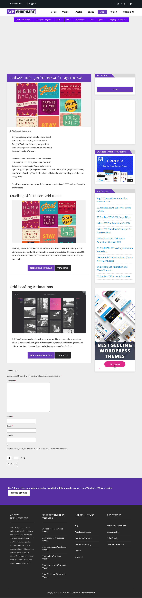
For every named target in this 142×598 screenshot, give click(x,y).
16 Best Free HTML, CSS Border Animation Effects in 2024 (111, 241)
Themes (65, 12)
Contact (113, 12)
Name (10, 417)
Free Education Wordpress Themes (53, 576)
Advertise (79, 557)
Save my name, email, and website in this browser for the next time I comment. (37, 449)
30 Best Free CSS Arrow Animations (113, 277)
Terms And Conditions (116, 526)
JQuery (101, 20)
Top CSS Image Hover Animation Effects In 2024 (112, 200)
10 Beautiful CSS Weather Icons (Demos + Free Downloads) (115, 260)
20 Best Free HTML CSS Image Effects (114, 217)
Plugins (78, 12)
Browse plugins (19, 493)
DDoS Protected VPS (115, 545)
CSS (92, 20)
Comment (11, 381)
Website (10, 436)
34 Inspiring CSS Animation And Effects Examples (112, 269)
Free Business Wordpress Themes (53, 539)
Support (31, 3)
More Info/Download (41, 268)
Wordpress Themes (24, 20)
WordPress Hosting (83, 545)
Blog (102, 12)
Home (53, 12)
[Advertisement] (71, 51)
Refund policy (113, 539)
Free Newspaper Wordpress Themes (54, 567)
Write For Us (128, 12)
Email (10, 426)
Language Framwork (118, 20)
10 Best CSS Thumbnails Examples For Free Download (114, 231)
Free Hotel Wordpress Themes (51, 557)
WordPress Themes (83, 539)
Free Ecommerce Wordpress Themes (54, 548)
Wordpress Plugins (44, 20)
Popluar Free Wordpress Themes (52, 530)
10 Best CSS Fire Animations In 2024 (113, 223)
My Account (16, 3)
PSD (68, 20)
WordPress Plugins (83, 532)
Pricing (91, 12)
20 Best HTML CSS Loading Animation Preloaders (115, 250)
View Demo (62, 268)
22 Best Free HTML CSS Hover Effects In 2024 (114, 210)
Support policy (113, 532)
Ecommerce (80, 20)
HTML (59, 20)
